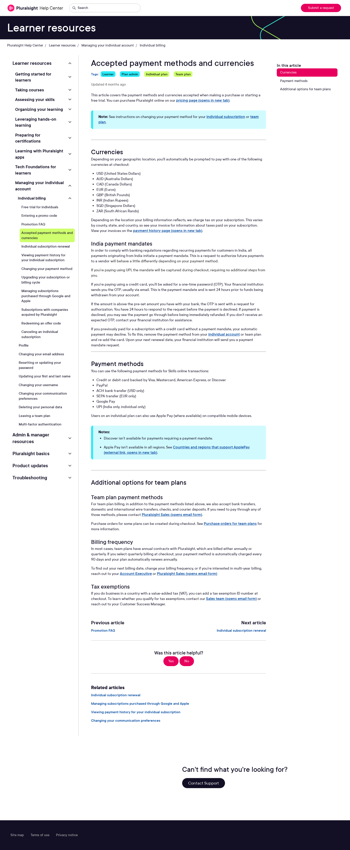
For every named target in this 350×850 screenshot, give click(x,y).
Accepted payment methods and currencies (47, 235)
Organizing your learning (39, 109)
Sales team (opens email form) (231, 599)
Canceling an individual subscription (39, 334)
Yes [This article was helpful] (171, 661)
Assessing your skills (35, 99)
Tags (94, 74)
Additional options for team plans (305, 89)
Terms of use (40, 835)
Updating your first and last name (45, 376)
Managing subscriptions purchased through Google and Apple (140, 704)
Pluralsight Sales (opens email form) (172, 515)
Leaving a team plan (34, 416)
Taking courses (29, 89)
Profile (24, 345)
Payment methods (294, 81)
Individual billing (152, 45)
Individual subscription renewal (241, 631)
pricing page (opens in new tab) (202, 100)
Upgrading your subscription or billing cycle (45, 279)
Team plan (183, 74)
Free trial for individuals (39, 207)
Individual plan (156, 74)
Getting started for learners (33, 77)
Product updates (30, 465)
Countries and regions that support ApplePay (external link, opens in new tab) (177, 450)
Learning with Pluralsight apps (39, 154)
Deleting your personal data (40, 407)
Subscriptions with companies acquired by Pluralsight (44, 312)
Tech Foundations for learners (35, 169)
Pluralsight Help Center (25, 45)
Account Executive (136, 574)
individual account (224, 334)
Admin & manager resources (30, 438)
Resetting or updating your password (40, 365)
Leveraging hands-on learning (35, 122)
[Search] (105, 8)
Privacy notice (67, 835)
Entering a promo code (39, 216)
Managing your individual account (107, 45)
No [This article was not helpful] (186, 661)
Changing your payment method (46, 269)
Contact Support (203, 783)
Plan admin (130, 74)
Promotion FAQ (103, 631)
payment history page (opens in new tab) (167, 231)
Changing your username (38, 385)
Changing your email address (41, 354)
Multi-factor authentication (40, 424)
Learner (108, 74)
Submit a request (321, 8)
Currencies (288, 72)
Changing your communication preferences (125, 721)
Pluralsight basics (31, 453)
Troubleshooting (29, 477)
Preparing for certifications (28, 138)
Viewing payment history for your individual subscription (135, 712)
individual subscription (225, 117)
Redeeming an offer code (41, 323)
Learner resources (62, 45)
